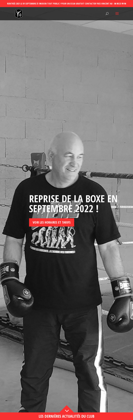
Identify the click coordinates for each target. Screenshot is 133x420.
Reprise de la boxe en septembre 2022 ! (73, 214)
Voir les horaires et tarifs (52, 233)
